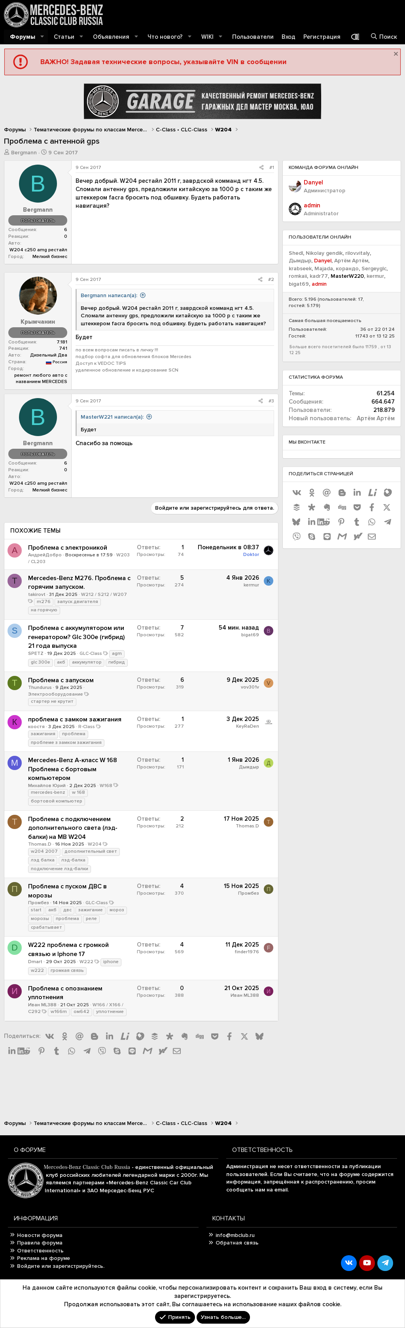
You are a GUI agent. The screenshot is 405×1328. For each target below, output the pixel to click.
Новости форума (39, 1235)
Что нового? (165, 36)
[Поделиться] (261, 168)
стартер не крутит (52, 701)
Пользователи (253, 36)
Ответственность (40, 1250)
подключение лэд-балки (59, 869)
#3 (271, 401)
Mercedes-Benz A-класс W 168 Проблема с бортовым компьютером (72, 769)
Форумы (22, 36)
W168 (106, 786)
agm (117, 653)
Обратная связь (237, 1242)
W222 (86, 962)
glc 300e (40, 662)
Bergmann (24, 152)
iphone (111, 962)
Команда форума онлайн (323, 168)
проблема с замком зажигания (74, 719)
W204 (95, 844)
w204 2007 (44, 851)
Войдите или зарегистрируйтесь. (60, 1266)
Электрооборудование (55, 694)
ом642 (81, 1012)
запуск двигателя (77, 602)
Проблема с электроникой (67, 548)
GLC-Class (90, 653)
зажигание (90, 910)
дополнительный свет (90, 851)
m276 (44, 602)
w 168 (78, 792)
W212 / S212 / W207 (104, 595)
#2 (271, 280)
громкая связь (67, 970)
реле (91, 919)
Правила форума (39, 1242)
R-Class (86, 727)
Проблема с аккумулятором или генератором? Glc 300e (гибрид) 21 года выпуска (76, 637)
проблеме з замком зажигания (66, 743)
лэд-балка (73, 860)
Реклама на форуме (43, 1258)
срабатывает (46, 927)
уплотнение (110, 1012)
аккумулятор (87, 662)
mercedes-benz (48, 792)
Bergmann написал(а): (109, 295)
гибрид (116, 662)
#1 (271, 168)
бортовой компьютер (56, 801)
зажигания (43, 734)
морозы (40, 919)
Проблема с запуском (61, 680)
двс (67, 910)
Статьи (64, 36)
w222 (37, 970)
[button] (42, 37)
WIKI (207, 36)
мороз (117, 910)
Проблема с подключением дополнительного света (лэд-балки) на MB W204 (72, 828)
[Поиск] (383, 37)
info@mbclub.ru (235, 1235)
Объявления (111, 36)
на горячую (44, 610)
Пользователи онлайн (320, 237)
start (36, 910)
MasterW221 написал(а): (112, 417)
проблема (73, 734)
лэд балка (43, 860)
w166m (59, 1012)
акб (61, 662)
